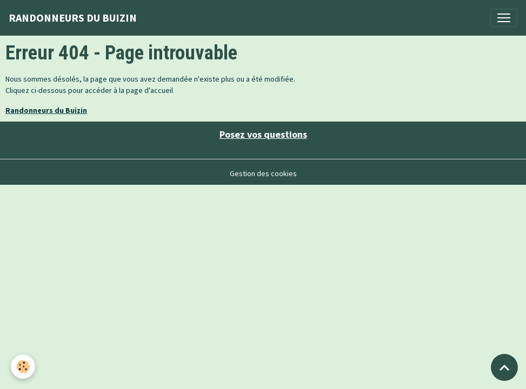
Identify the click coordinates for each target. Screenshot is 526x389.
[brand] (73, 18)
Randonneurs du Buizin (46, 110)
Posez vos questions (263, 134)
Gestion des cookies (263, 173)
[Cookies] (23, 366)
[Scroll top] (504, 367)
